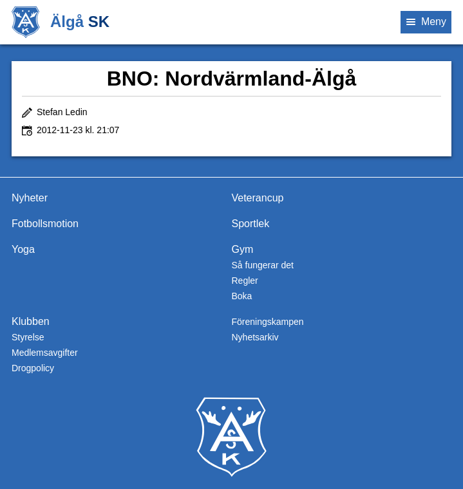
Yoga (23, 249)
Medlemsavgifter (45, 352)
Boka (241, 296)
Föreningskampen (267, 322)
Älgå (79, 21)
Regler (244, 280)
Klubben (31, 321)
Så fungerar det (262, 265)
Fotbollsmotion (45, 223)
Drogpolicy (33, 368)
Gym (242, 249)
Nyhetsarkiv (254, 337)
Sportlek (250, 223)
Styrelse (28, 337)
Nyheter (30, 197)
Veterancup (257, 197)
